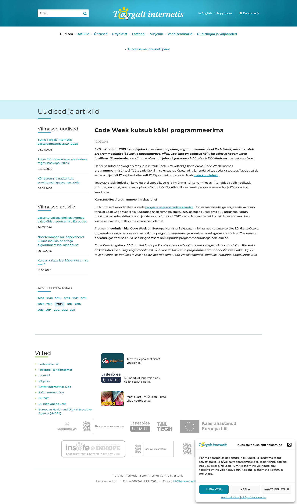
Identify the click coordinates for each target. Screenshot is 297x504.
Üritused (101, 34)
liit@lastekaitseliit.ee (187, 481)
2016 (78, 304)
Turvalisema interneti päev (148, 49)
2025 (49, 298)
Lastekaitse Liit (49, 364)
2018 (59, 304)
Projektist (119, 34)
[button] (289, 445)
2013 (57, 309)
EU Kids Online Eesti (52, 404)
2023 (67, 298)
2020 (41, 304)
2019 (49, 304)
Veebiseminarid (180, 34)
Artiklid (83, 34)
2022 (75, 298)
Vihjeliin (156, 34)
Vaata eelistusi (276, 489)
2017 (70, 304)
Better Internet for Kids (55, 387)
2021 (84, 298)
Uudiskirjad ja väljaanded (217, 34)
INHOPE (44, 398)
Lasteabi (138, 34)
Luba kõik (214, 489)
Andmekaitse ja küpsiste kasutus (243, 497)
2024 (58, 298)
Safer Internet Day (51, 392)
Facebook (249, 13)
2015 (40, 309)
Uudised (66, 34)
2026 (41, 298)
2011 (72, 309)
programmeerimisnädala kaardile (169, 207)
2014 (49, 309)
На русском (224, 13)
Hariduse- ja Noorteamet (55, 369)
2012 (65, 309)
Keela (245, 489)
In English (205, 13)
